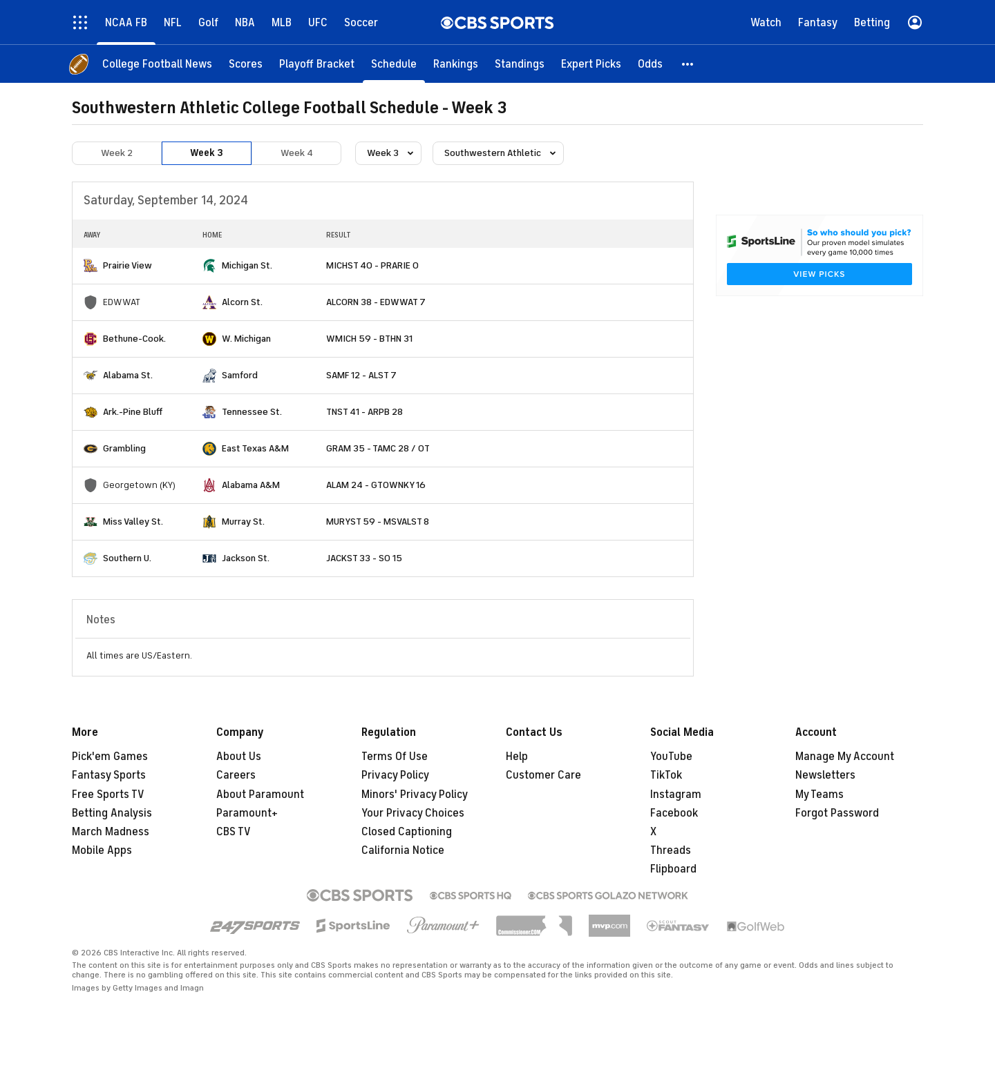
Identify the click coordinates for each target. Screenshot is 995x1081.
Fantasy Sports (109, 775)
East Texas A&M (255, 448)
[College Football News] (157, 64)
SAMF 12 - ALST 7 (361, 375)
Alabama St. (128, 375)
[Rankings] (455, 64)
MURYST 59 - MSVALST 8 (377, 521)
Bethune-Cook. (134, 338)
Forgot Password (837, 813)
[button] (688, 64)
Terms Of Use (394, 756)
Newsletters (825, 775)
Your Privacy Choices (412, 813)
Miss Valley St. (133, 521)
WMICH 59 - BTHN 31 (369, 338)
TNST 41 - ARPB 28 (364, 412)
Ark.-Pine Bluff (132, 412)
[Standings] (519, 64)
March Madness (110, 832)
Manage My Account (844, 756)
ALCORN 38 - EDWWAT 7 (376, 302)
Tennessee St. (252, 412)
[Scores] (245, 64)
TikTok (666, 775)
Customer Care (543, 775)
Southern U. (127, 558)
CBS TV (233, 832)
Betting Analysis (112, 813)
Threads (670, 850)
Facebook (674, 813)
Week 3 (206, 153)
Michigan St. (247, 265)
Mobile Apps (102, 850)
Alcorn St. (242, 302)
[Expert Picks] (591, 64)
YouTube (671, 756)
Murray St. (243, 521)
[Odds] (650, 64)
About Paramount (260, 794)
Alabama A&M (251, 485)
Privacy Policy (395, 775)
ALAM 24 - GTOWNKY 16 (376, 485)
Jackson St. (245, 558)
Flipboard (673, 869)
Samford (240, 375)
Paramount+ (247, 813)
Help (517, 756)
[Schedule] (394, 64)
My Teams (819, 794)
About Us (238, 756)
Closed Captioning (406, 832)
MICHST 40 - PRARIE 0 (372, 265)
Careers (236, 775)
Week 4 (297, 153)
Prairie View (127, 265)
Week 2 (117, 153)
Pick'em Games (110, 756)
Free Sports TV (108, 794)
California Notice (402, 850)
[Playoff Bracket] (317, 64)
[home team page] (90, 266)
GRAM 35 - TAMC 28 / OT (378, 448)
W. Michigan (246, 338)
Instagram (675, 794)
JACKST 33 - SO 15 (364, 558)
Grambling (124, 448)
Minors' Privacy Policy (414, 794)
